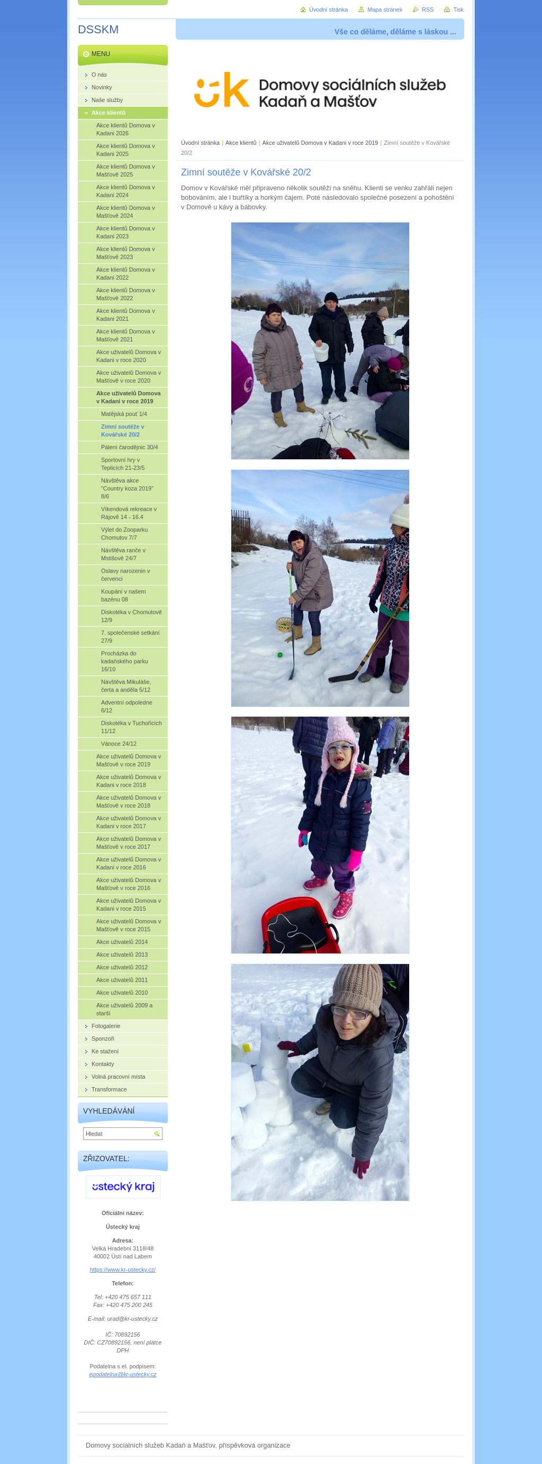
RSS (427, 9)
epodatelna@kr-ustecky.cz (122, 1374)
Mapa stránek (384, 9)
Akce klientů (241, 143)
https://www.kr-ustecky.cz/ (123, 1269)
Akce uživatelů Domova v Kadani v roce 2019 (320, 143)
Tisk (458, 9)
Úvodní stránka (200, 143)
